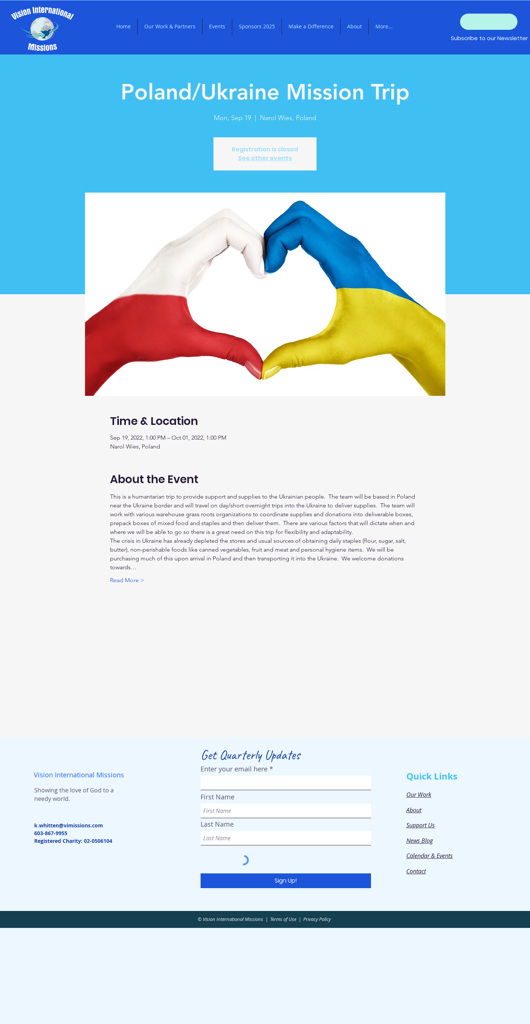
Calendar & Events (429, 856)
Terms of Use (283, 919)
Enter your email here (234, 769)
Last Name (217, 824)
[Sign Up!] (286, 880)
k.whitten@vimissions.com (68, 825)
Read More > (127, 580)
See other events (265, 158)
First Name (217, 796)
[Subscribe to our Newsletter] (489, 37)
